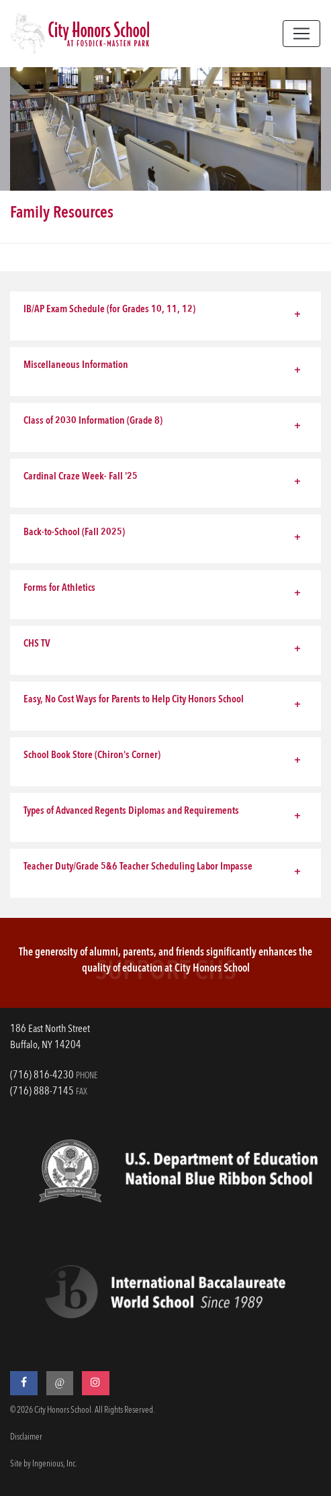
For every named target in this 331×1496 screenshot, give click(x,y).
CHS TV (36, 644)
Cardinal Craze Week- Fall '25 (80, 477)
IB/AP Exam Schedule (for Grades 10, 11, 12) (109, 310)
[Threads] (60, 1383)
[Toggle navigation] (301, 33)
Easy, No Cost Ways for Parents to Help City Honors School (133, 700)
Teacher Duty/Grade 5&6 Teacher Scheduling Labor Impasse (137, 867)
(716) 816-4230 (42, 1075)
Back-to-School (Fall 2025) (74, 533)
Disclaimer (26, 1437)
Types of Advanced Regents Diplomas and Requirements (131, 811)
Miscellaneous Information (75, 366)
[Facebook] (24, 1383)
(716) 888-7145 (42, 1091)
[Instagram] (95, 1383)
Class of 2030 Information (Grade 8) (92, 421)
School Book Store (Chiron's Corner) (91, 756)
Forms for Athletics (59, 588)
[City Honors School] (80, 33)
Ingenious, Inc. (54, 1464)
